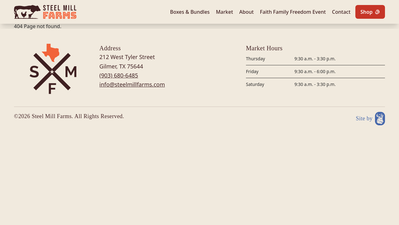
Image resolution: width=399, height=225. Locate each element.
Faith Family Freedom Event (293, 11)
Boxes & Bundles (190, 11)
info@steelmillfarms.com (132, 84)
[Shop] (370, 12)
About (246, 11)
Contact (341, 11)
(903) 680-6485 (118, 75)
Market (224, 11)
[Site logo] (45, 12)
